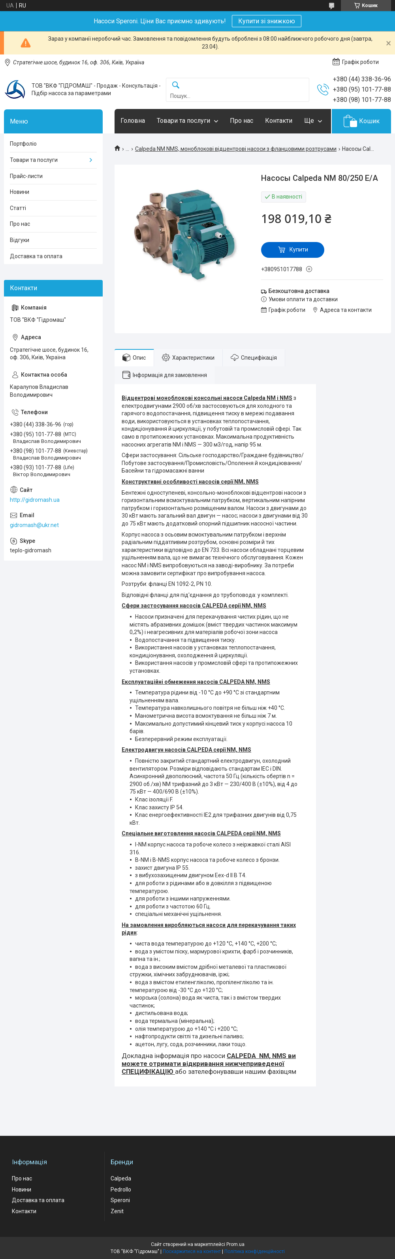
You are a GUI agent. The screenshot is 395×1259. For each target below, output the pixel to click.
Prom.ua (235, 1244)
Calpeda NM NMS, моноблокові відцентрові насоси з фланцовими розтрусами (236, 149)
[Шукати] (175, 85)
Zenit (117, 1211)
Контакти (278, 120)
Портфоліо (23, 144)
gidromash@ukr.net (34, 525)
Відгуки (19, 240)
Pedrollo (121, 1189)
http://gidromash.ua (35, 500)
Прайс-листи (26, 176)
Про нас (241, 120)
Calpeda (121, 1178)
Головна (132, 120)
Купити (299, 249)
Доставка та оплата (36, 256)
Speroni (120, 1200)
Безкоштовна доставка (299, 291)
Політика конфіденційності (254, 1251)
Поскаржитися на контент (192, 1251)
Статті (18, 208)
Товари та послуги (183, 120)
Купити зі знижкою (266, 21)
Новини (19, 192)
